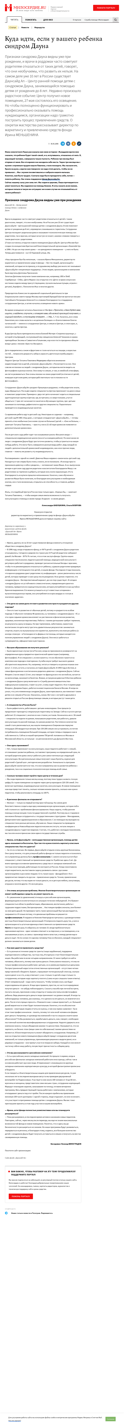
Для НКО (48, 19)
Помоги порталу (106, 8)
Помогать (30, 19)
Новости (25, 27)
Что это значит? (14, 1420)
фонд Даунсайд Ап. (51, 179)
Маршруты (39, 27)
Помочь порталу (21, 1196)
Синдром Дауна (10, 1209)
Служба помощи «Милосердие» (97, 20)
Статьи (13, 27)
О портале (77, 20)
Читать (14, 19)
